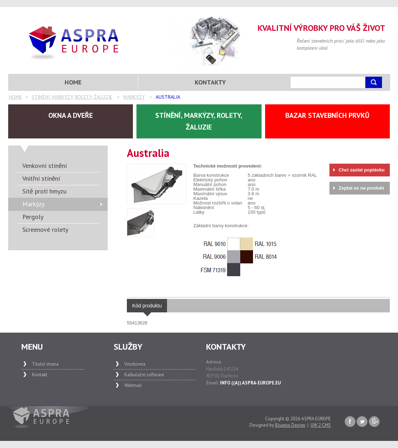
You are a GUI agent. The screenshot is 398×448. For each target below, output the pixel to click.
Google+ (374, 421)
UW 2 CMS (321, 425)
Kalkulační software (144, 375)
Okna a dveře (70, 115)
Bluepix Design (290, 425)
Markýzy (134, 97)
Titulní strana (45, 364)
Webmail (133, 385)
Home (15, 97)
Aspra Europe (74, 43)
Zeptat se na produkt (361, 188)
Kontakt (39, 375)
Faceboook (350, 421)
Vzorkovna (134, 364)
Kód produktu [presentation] (147, 307)
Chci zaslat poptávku (361, 170)
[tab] (147, 305)
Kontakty (210, 82)
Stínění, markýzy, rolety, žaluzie (72, 97)
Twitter (362, 421)
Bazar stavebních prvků (327, 115)
